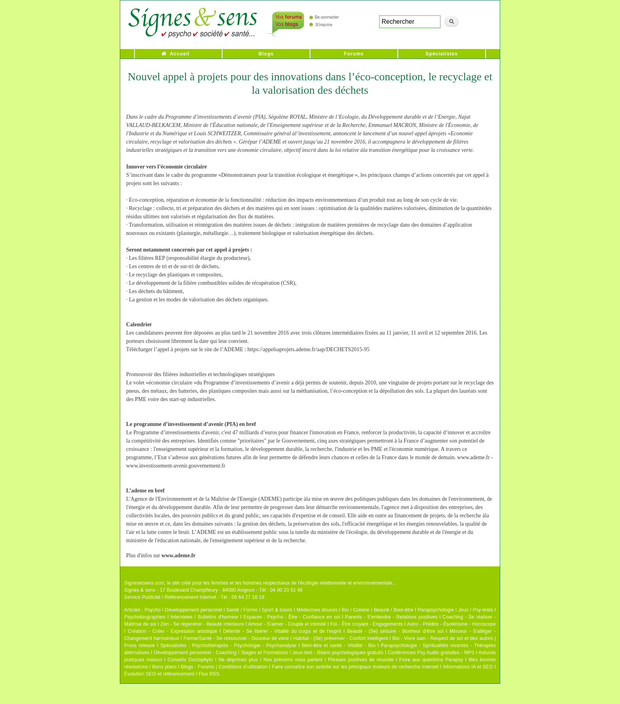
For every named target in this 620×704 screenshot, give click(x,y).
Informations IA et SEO (468, 667)
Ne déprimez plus (238, 659)
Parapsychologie (436, 610)
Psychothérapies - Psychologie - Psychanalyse (244, 645)
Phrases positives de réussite (361, 659)
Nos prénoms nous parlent (293, 659)
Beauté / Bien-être (393, 610)
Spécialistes (441, 54)
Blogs (266, 54)
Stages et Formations (264, 652)
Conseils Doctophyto (190, 659)
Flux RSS (208, 674)
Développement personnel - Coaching (195, 652)
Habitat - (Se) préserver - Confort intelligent (340, 638)
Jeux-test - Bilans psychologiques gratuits (337, 652)
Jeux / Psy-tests (475, 610)
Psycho (153, 610)
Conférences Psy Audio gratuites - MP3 (431, 652)
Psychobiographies (145, 617)
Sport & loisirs (277, 610)
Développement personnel (193, 610)
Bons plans (164, 667)
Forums (354, 54)
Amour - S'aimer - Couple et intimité (287, 624)
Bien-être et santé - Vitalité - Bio (338, 645)
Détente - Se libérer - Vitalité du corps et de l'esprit (282, 631)
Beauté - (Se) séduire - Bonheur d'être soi (395, 631)
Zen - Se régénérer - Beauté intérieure (202, 624)
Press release (139, 645)
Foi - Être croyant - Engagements (366, 624)
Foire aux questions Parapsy (431, 659)
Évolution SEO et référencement (159, 674)
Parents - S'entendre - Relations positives (391, 617)
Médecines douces (317, 610)
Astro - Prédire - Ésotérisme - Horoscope (451, 624)
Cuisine (361, 610)
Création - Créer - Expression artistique (172, 631)
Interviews (181, 617)
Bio (345, 610)
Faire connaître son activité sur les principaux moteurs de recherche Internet (355, 667)
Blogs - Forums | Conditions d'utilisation (224, 667)
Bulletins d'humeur (218, 617)
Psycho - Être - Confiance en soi (303, 617)
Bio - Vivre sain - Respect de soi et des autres (442, 638)
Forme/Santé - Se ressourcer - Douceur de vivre (236, 638)
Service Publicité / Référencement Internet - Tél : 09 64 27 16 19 (194, 597)
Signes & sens (139, 590)
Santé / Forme (242, 610)
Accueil (180, 54)
